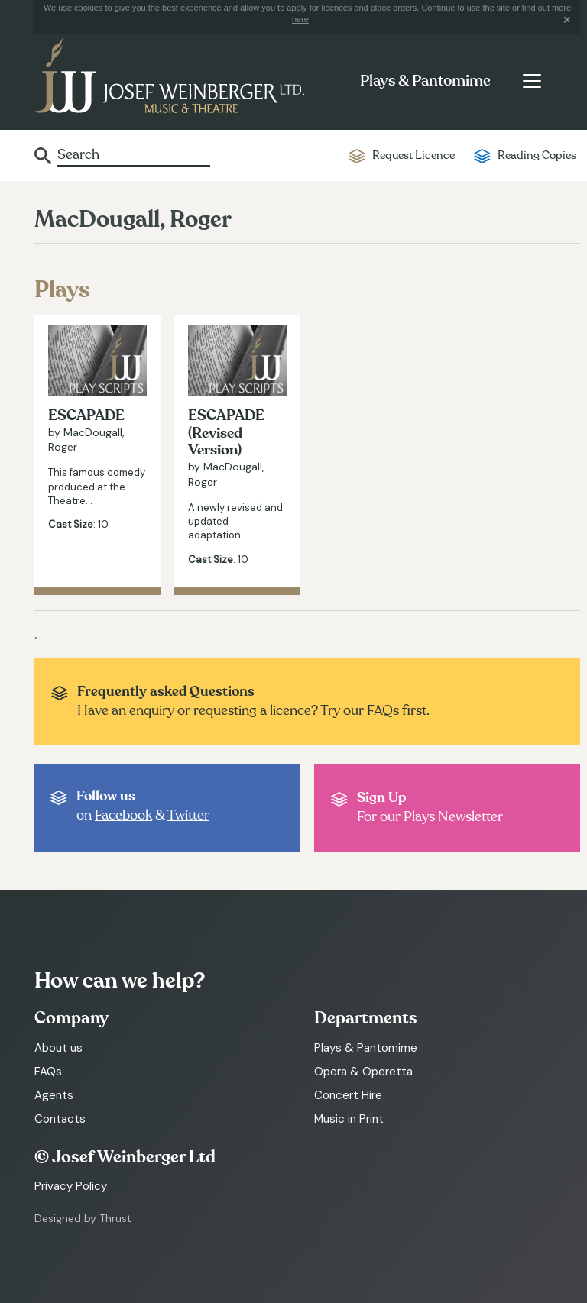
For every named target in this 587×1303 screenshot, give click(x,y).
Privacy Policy (70, 1186)
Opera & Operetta (363, 1071)
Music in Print (349, 1119)
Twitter (188, 815)
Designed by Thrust (82, 1218)
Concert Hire (348, 1095)
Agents (53, 1095)
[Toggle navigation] (532, 81)
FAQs (48, 1071)
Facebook (123, 815)
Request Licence (413, 155)
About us (58, 1048)
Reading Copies (537, 155)
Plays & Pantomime (425, 81)
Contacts (60, 1119)
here (300, 19)
